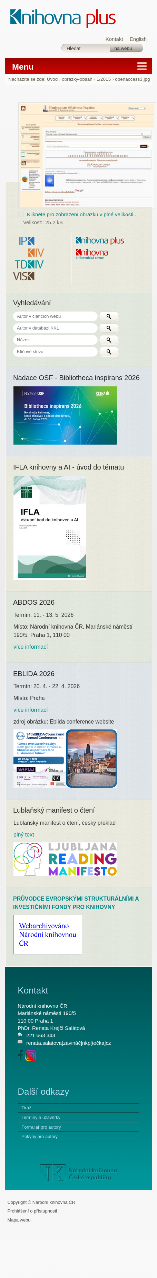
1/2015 (104, 79)
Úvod (52, 79)
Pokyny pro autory (39, 1136)
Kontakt (114, 39)
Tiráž (26, 1107)
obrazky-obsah (77, 79)
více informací (30, 647)
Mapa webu (18, 1220)
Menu (23, 66)
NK (78, 1173)
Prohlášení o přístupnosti (32, 1211)
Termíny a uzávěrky (40, 1117)
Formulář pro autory (41, 1127)
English (138, 39)
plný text (23, 835)
